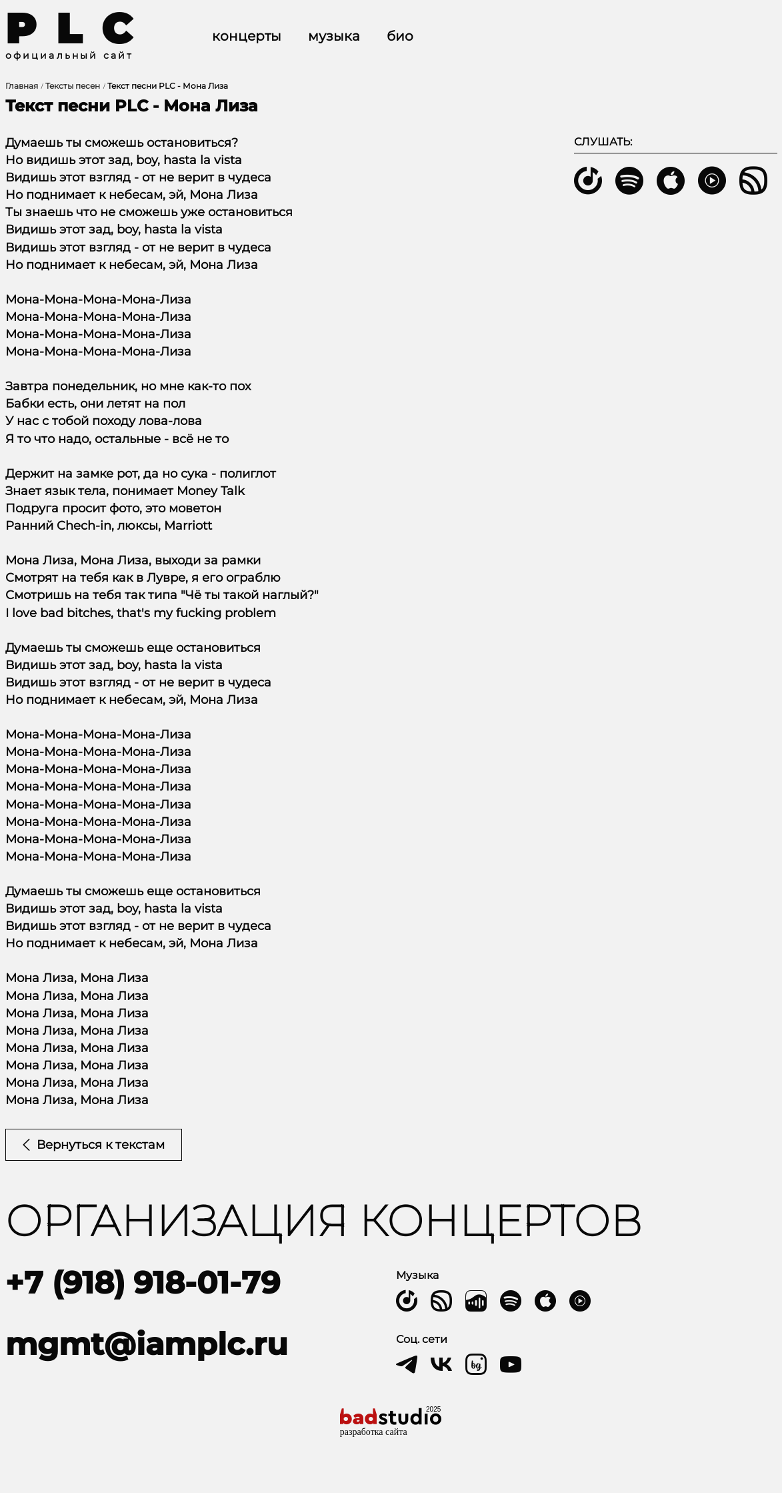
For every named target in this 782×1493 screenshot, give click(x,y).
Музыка (334, 36)
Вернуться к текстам (94, 1144)
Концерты (246, 36)
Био (400, 36)
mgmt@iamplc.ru (146, 1344)
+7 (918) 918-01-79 (142, 1283)
